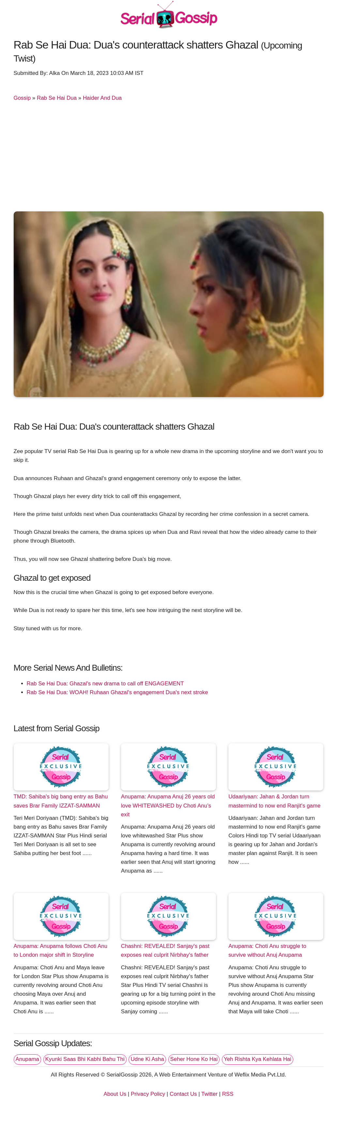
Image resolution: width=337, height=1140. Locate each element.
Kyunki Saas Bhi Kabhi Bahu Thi (85, 1059)
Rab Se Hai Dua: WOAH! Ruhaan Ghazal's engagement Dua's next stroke (117, 692)
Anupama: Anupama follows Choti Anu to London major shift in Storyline (61, 950)
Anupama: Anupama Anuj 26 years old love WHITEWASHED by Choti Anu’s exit (168, 805)
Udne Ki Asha (147, 1059)
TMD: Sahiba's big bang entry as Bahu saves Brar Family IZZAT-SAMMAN (61, 800)
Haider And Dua (102, 98)
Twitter (209, 1094)
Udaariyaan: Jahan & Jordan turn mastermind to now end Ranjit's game (274, 800)
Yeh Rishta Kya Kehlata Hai (257, 1059)
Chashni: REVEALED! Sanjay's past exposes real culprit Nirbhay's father (165, 950)
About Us (115, 1094)
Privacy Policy (148, 1094)
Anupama (27, 1059)
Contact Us (183, 1094)
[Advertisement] (169, 159)
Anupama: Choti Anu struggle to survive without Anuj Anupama (267, 950)
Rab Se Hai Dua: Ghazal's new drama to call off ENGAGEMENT (105, 683)
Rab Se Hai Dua (57, 98)
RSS (228, 1094)
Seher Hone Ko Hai (194, 1059)
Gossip (22, 98)
